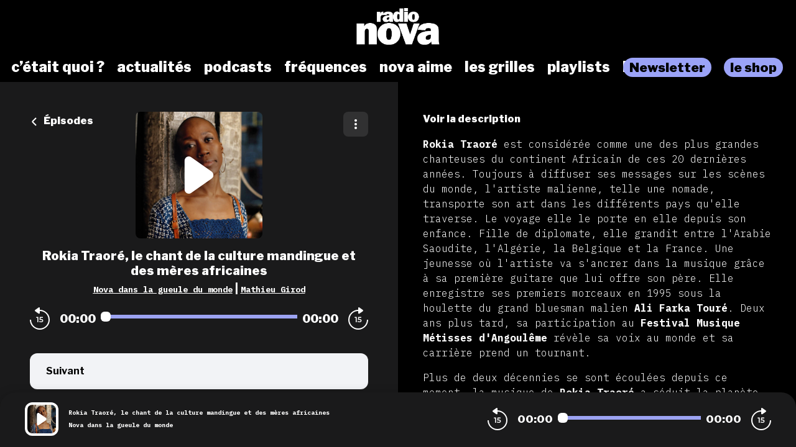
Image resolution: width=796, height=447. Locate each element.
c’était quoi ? (57, 67)
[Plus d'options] (355, 124)
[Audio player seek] (199, 316)
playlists (578, 67)
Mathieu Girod (273, 289)
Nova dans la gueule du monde (163, 289)
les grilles (500, 67)
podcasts (238, 67)
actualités (154, 67)
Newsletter (667, 67)
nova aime (415, 67)
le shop (753, 67)
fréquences (325, 67)
